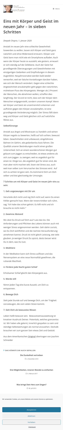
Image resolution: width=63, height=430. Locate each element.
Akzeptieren (31, 410)
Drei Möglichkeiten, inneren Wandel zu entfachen (31, 370)
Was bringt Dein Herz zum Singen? (31, 384)
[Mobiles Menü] (56, 9)
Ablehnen (31, 416)
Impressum (32, 427)
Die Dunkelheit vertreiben (31, 355)
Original (32, 336)
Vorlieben (31, 422)
